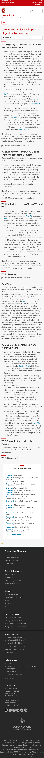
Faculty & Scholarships (13, 617)
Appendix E (10, 529)
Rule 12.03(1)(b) (29, 301)
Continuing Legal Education (15, 597)
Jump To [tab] (7, 37)
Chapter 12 (10, 507)
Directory (38, 5)
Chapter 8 (9, 495)
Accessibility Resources (13, 675)
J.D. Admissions (10, 554)
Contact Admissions (12, 700)
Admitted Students (12, 560)
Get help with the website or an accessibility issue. (22, 750)
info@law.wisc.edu (11, 696)
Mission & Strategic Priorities (15, 646)
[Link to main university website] (22, 723)
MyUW (40, 1)
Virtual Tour (9, 652)
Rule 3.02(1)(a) (24, 129)
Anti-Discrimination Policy (14, 649)
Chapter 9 (9, 497)
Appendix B (10, 517)
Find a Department (12, 705)
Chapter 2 (9, 478)
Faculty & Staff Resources (14, 620)
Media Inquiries (10, 703)
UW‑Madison (8, 2)
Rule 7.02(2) (8, 218)
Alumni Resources (11, 594)
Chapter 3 (9, 482)
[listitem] (6, 710)
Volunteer (8, 607)
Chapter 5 (9, 488)
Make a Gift (9, 600)
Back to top (35, 757)
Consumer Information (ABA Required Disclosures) (15, 639)
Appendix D (10, 527)
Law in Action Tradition (13, 643)
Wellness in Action (11, 583)
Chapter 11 (10, 505)
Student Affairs (10, 574)
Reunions (8, 604)
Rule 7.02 (7, 94)
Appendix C (10, 523)
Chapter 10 (10, 501)
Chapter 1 (9, 475)
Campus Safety (10, 672)
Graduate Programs (12, 557)
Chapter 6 (9, 490)
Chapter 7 (9, 493)
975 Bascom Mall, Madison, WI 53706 (12, 690)
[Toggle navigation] (4, 22)
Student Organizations (13, 580)
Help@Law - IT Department (15, 627)
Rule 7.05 (36, 423)
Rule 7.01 (29, 216)
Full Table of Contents (14, 535)
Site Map (8, 663)
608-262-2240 (10, 693)
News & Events (37, 3)
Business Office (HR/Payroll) (15, 624)
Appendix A (10, 513)
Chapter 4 (10, 484)
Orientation (9, 563)
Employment (9, 678)
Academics (9, 577)
